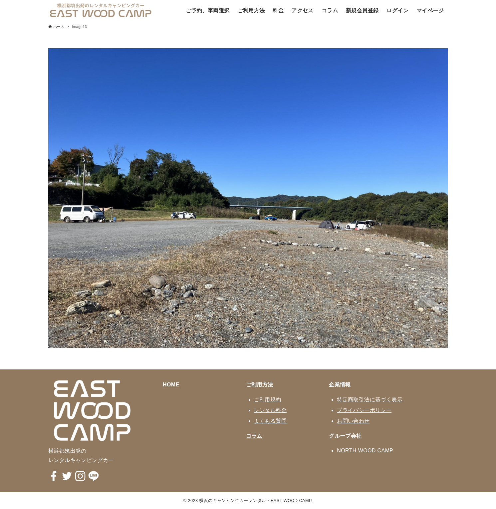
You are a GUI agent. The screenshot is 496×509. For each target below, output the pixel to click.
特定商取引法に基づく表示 (369, 399)
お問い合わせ (353, 421)
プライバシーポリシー (364, 410)
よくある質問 (270, 421)
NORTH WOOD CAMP (365, 450)
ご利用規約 (267, 399)
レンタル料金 (270, 410)
